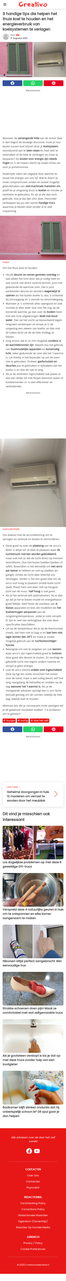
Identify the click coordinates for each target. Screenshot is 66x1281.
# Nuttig (23, 720)
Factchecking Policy (33, 1203)
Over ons (33, 1175)
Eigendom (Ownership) (33, 1221)
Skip (18, 34)
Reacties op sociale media (33, 1227)
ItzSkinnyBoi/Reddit (11, 529)
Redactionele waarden (33, 1215)
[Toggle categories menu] (5, 4)
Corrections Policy (33, 1209)
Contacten (33, 1181)
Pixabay (6, 262)
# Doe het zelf (40, 720)
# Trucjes (9, 720)
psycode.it (33, 1187)
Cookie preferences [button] (33, 1249)
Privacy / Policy (33, 1243)
